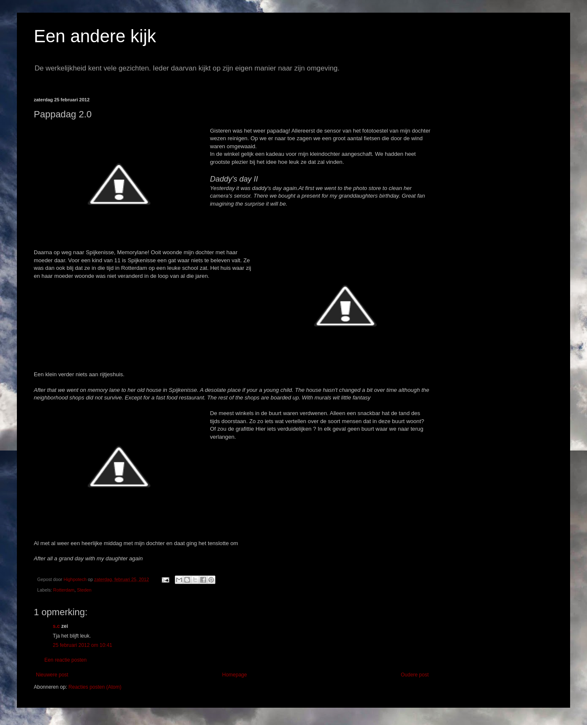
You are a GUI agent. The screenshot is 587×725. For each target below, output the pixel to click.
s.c (56, 626)
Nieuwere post (52, 675)
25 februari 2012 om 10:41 (82, 645)
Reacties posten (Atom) (94, 687)
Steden (84, 589)
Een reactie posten (65, 660)
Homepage (234, 675)
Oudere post (415, 675)
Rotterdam (63, 589)
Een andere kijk (95, 36)
